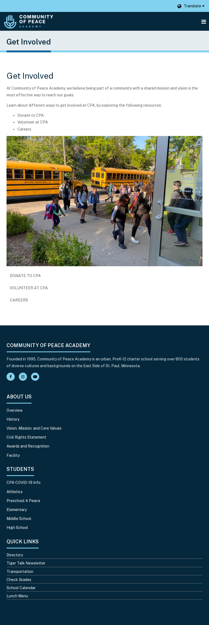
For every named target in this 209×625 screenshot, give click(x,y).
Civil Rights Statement (26, 437)
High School (17, 527)
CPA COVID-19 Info (24, 482)
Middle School (19, 518)
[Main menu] (203, 21)
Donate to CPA (25, 276)
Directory (15, 555)
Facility (13, 455)
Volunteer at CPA (29, 288)
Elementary (17, 509)
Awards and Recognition (28, 446)
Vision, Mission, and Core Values (34, 428)
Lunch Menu (17, 596)
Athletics (15, 492)
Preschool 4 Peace (23, 501)
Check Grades (19, 580)
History (13, 419)
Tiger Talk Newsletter (26, 563)
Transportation (20, 571)
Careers (27, 301)
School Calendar (21, 588)
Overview (15, 410)
